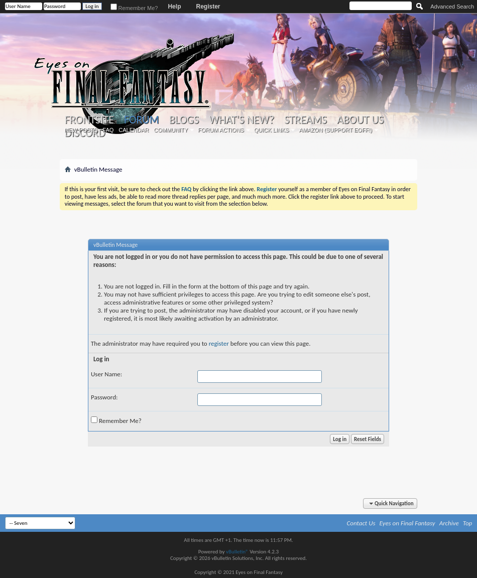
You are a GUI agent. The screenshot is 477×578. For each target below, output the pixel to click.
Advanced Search (452, 7)
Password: (104, 397)
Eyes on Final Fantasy (407, 523)
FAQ (107, 130)
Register (208, 6)
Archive (449, 523)
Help (174, 6)
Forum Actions (221, 130)
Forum (141, 119)
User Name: (106, 374)
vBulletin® (237, 551)
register (219, 343)
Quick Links (271, 130)
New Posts (80, 130)
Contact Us (361, 523)
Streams (305, 119)
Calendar (133, 130)
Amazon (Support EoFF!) (335, 130)
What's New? (241, 119)
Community (171, 130)
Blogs (184, 119)
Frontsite (89, 119)
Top (467, 523)
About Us (360, 119)
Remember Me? (134, 8)
